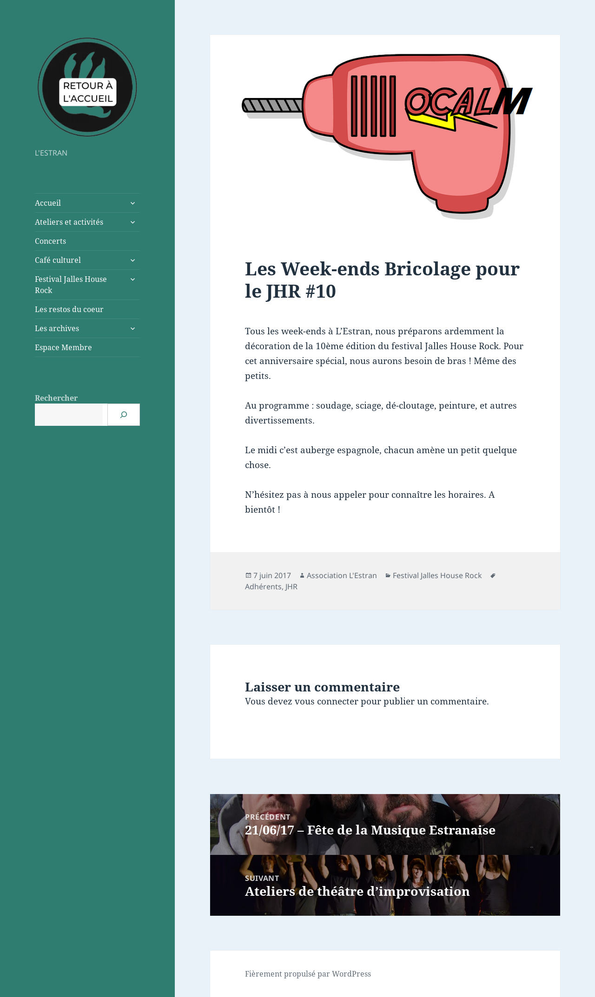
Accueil (48, 203)
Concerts (50, 241)
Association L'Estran (342, 575)
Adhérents (263, 586)
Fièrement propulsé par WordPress (308, 974)
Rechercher (56, 398)
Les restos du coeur (69, 309)
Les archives (57, 328)
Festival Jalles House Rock (71, 284)
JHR (291, 586)
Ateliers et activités (69, 222)
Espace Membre (63, 347)
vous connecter (326, 701)
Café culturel (58, 260)
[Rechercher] (123, 415)
